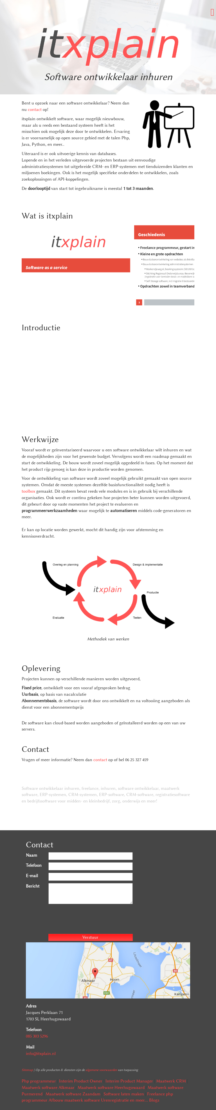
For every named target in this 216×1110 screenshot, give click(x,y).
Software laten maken (124, 1094)
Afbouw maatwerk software (74, 1100)
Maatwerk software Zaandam (73, 1094)
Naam (31, 855)
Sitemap (27, 1070)
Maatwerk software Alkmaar (48, 1087)
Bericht (32, 886)
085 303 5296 (37, 1036)
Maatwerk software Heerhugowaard (111, 1087)
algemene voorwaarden (101, 1070)
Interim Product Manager (129, 1081)
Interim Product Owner (80, 1081)
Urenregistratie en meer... (124, 1100)
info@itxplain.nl (41, 1053)
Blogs (154, 1100)
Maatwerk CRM (171, 1081)
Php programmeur (39, 1081)
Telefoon (34, 865)
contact (35, 109)
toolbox (28, 491)
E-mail (32, 875)
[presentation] (91, 920)
